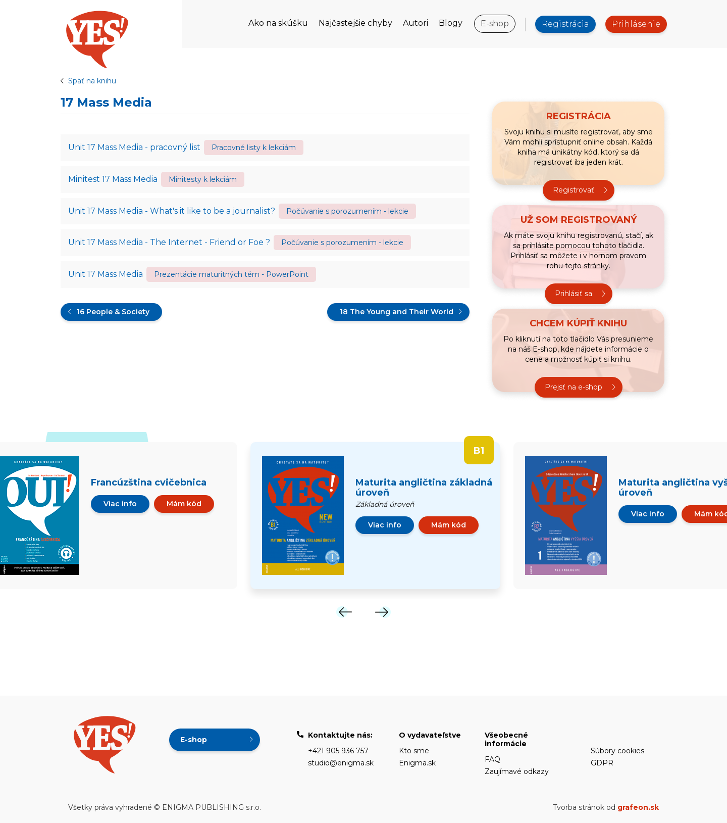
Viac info (120, 503)
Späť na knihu (92, 80)
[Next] (383, 612)
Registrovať (573, 190)
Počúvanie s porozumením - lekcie (347, 211)
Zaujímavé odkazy (517, 771)
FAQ (492, 759)
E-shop (495, 23)
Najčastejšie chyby (355, 23)
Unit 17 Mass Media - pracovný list (134, 147)
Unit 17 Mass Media (105, 274)
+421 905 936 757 (338, 750)
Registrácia (565, 24)
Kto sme (414, 750)
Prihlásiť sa (573, 293)
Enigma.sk (417, 762)
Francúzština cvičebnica (148, 482)
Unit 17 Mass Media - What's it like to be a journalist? (171, 211)
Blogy (450, 23)
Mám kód (184, 503)
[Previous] (344, 612)
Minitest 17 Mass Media (113, 179)
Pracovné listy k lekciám (254, 147)
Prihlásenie (636, 24)
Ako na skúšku (278, 23)
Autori (415, 23)
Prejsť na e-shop (573, 387)
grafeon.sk (638, 807)
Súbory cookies (617, 750)
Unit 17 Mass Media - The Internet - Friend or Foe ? (169, 243)
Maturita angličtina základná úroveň (423, 487)
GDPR (602, 762)
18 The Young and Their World (396, 312)
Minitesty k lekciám (203, 179)
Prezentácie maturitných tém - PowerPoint (231, 274)
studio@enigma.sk (341, 762)
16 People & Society (113, 312)
